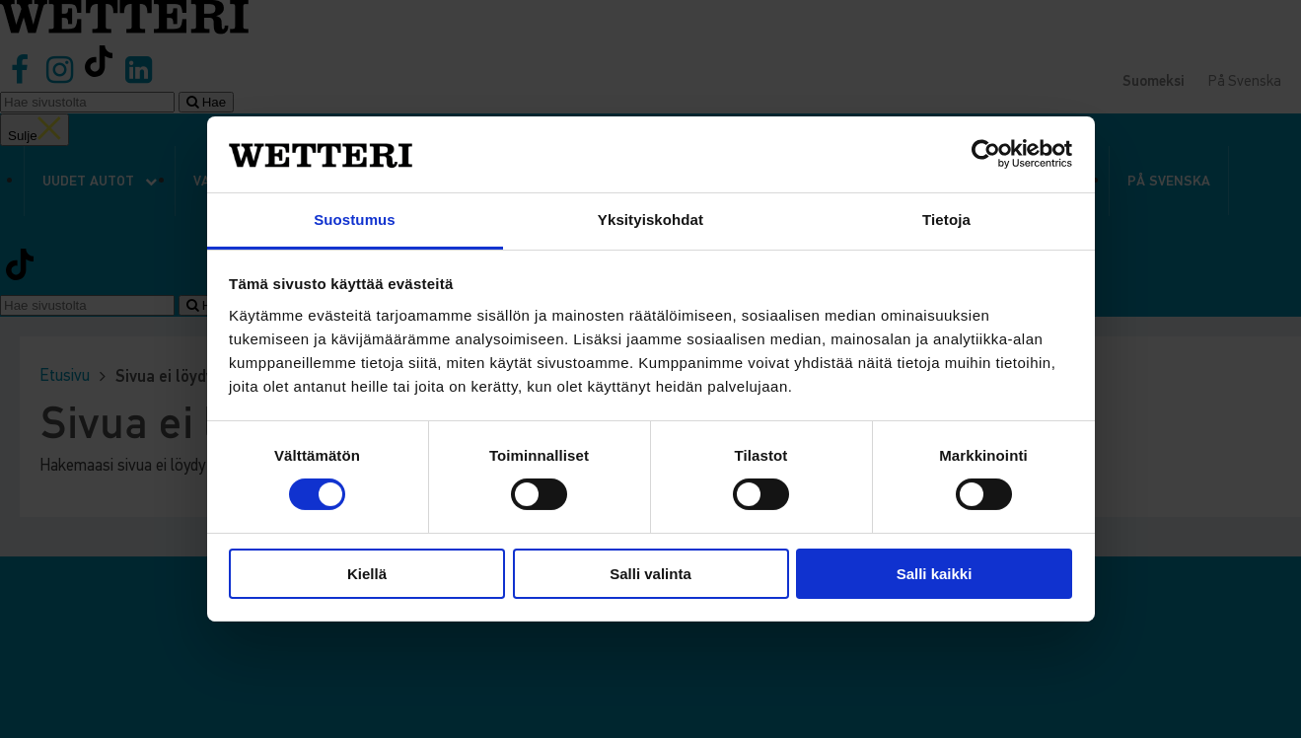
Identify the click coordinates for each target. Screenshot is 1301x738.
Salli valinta (650, 573)
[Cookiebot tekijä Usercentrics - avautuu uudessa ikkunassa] (986, 154)
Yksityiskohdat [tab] (650, 219)
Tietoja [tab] (946, 219)
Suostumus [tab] (355, 219)
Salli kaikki (935, 573)
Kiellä (367, 573)
